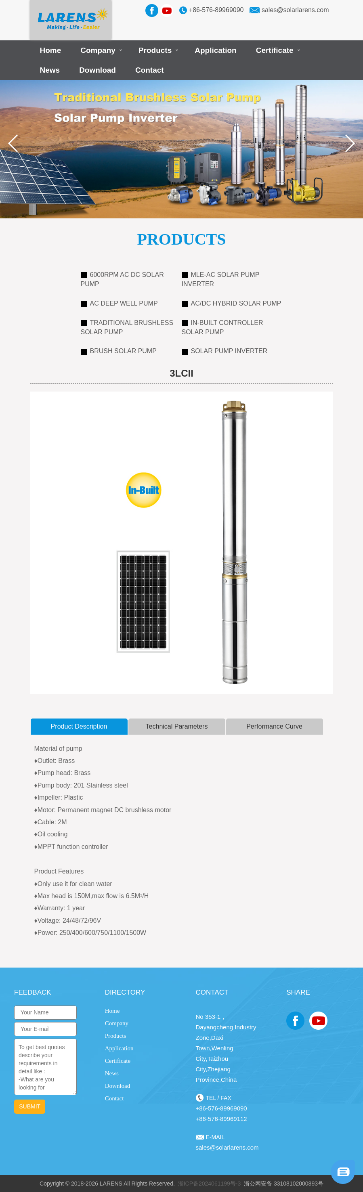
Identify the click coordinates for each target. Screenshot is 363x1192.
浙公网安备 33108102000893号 (283, 1183)
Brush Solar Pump (119, 351)
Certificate (275, 50)
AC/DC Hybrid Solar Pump (231, 303)
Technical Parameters (177, 726)
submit (29, 1106)
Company (97, 50)
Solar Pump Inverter (225, 351)
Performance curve (274, 726)
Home (50, 50)
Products (155, 50)
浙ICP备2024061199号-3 (209, 1183)
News (50, 70)
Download (97, 70)
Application (215, 50)
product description (79, 726)
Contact (149, 70)
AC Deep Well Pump (119, 303)
